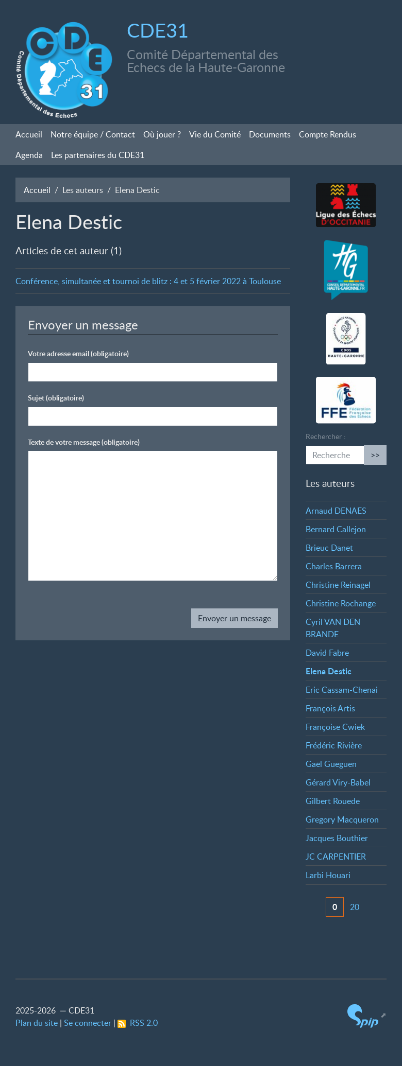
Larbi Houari (328, 875)
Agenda (29, 155)
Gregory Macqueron (342, 819)
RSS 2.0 (138, 1022)
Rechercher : (326, 436)
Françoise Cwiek (335, 726)
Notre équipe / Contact (93, 134)
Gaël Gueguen (331, 764)
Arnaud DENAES (336, 510)
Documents (270, 134)
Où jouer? (162, 134)
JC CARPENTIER (336, 856)
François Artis (330, 708)
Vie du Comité (215, 134)
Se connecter (87, 1022)
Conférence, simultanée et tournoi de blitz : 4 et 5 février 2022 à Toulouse (148, 281)
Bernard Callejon (336, 529)
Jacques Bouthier (337, 838)
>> (375, 455)
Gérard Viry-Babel (338, 782)
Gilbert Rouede (333, 801)
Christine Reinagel (338, 584)
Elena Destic (328, 671)
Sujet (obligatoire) (56, 398)
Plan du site (36, 1022)
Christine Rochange (341, 603)
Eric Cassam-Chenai (342, 689)
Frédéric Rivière (334, 745)
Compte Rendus (327, 134)
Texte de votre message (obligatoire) (84, 442)
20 (354, 907)
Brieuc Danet (329, 547)
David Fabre (327, 652)
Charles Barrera (334, 566)
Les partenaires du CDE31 (97, 155)
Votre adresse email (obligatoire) (78, 353)
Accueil (28, 134)
